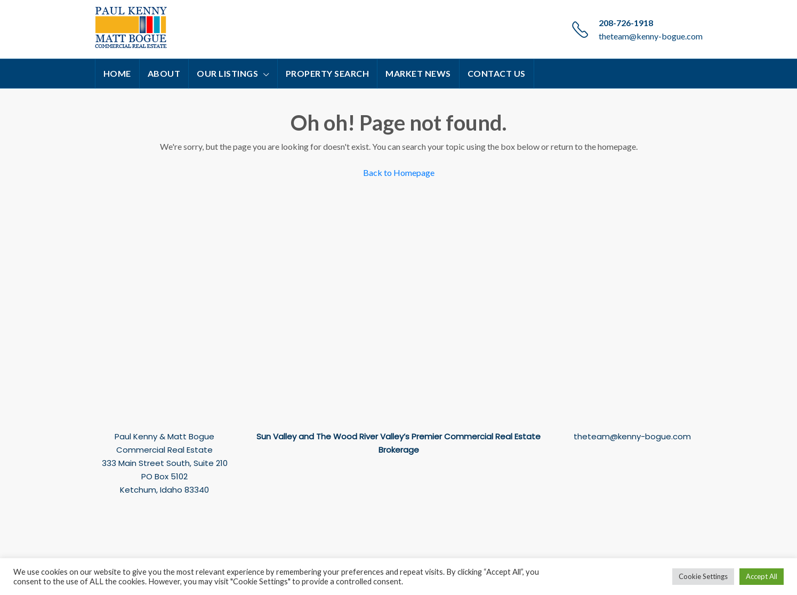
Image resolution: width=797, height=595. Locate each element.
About (164, 73)
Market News (418, 73)
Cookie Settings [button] (703, 576)
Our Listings (227, 73)
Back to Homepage (398, 172)
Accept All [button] (761, 576)
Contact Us (497, 73)
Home (117, 73)
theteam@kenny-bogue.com (651, 36)
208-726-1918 (626, 23)
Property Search (327, 73)
